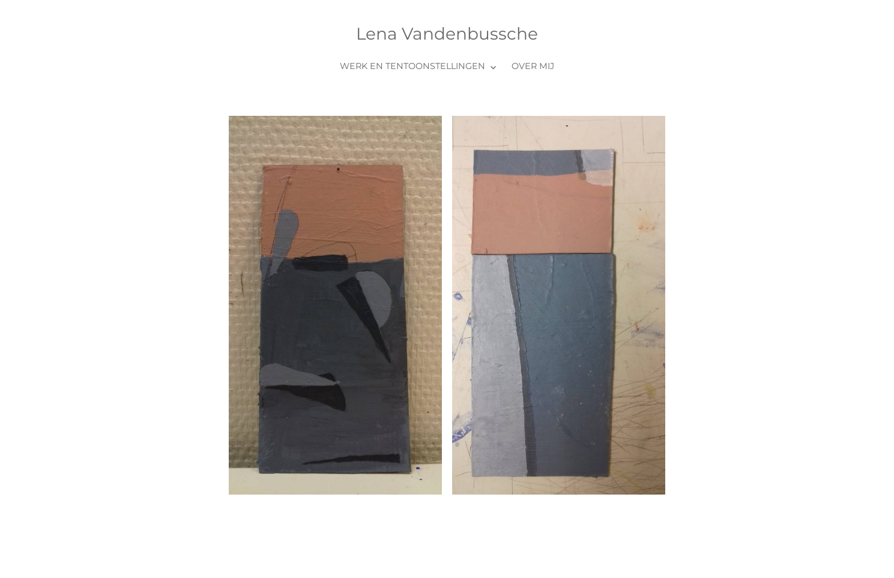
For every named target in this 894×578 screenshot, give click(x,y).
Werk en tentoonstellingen (412, 66)
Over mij (533, 66)
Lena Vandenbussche (447, 33)
